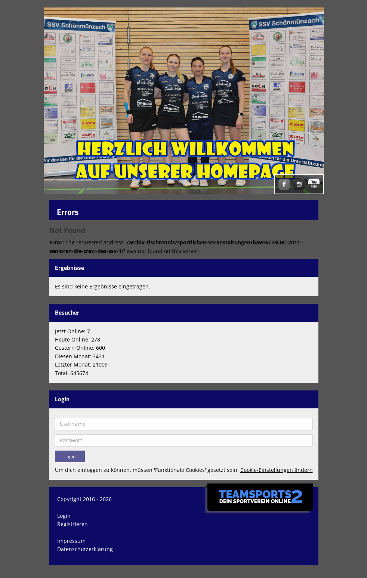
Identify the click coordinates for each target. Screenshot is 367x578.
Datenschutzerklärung (85, 549)
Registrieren (72, 524)
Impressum (71, 540)
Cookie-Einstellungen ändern (276, 469)
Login (64, 515)
